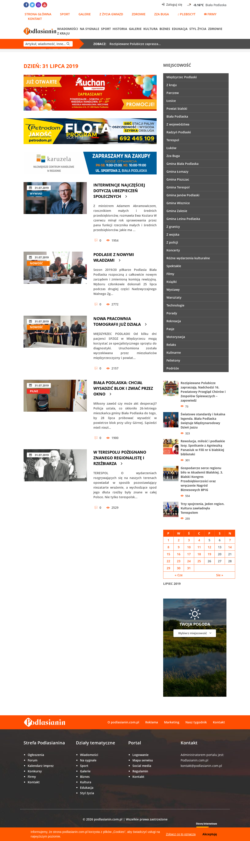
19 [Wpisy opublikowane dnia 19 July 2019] (209, 554)
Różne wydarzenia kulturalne (188, 258)
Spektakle (173, 266)
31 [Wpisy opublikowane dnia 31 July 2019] (189, 568)
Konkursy (35, 771)
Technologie (175, 305)
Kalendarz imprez (41, 766)
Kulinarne (173, 352)
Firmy (210, 14)
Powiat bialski (176, 108)
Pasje (170, 329)
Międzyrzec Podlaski (181, 77)
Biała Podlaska (177, 116)
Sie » (219, 575)
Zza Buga (161, 14)
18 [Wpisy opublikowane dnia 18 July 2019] (199, 554)
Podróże (172, 368)
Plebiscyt (186, 14)
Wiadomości (67, 29)
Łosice (171, 101)
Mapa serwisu (142, 760)
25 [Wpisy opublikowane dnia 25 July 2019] (199, 561)
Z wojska (172, 234)
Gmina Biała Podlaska (182, 164)
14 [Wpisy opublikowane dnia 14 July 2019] (230, 547)
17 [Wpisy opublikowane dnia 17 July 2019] (189, 554)
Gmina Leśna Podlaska (183, 219)
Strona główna (38, 14)
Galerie (85, 14)
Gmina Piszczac (177, 179)
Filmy (170, 274)
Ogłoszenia (36, 755)
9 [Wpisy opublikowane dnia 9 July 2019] (179, 547)
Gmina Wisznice (178, 203)
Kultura (150, 29)
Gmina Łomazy (177, 171)
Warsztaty (174, 297)
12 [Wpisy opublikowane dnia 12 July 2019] (209, 547)
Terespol (172, 140)
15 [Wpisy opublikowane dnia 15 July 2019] (168, 554)
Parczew (172, 93)
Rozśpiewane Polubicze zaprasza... (135, 44)
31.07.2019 (39, 188)
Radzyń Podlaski (178, 132)
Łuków (171, 148)
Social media (141, 766)
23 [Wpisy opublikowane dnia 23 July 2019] (178, 561)
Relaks (171, 345)
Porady (171, 313)
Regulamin (140, 771)
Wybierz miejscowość (194, 633)
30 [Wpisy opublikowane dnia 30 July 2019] (178, 568)
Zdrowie (139, 14)
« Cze (179, 575)
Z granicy (173, 227)
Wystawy (173, 289)
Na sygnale (89, 29)
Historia (120, 29)
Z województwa (177, 124)
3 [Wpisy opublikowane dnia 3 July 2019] (189, 540)
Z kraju (63, 33)
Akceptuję (209, 834)
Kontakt (35, 19)
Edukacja (180, 29)
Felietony (173, 360)
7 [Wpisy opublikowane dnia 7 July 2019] (230, 540)
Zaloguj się (172, 4)
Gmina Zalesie (176, 211)
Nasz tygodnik (196, 722)
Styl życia (197, 29)
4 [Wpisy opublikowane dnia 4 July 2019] (199, 540)
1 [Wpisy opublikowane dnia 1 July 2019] (168, 540)
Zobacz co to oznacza (180, 834)
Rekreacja (173, 321)
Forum (32, 760)
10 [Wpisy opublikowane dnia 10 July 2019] (189, 547)
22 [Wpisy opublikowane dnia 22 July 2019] (168, 561)
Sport (65, 14)
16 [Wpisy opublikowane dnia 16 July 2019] (178, 554)
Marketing (171, 722)
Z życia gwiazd (111, 14)
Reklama (151, 722)
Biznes (164, 29)
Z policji (172, 242)
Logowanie (140, 755)
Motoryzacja (175, 337)
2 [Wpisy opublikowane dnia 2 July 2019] (179, 540)
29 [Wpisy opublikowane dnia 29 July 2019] (168, 568)
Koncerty (173, 250)
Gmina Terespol (178, 187)
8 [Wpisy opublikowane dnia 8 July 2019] (168, 547)
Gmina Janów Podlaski (182, 195)
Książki (171, 282)
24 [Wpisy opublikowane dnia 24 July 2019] (189, 561)
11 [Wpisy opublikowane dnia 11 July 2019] (199, 547)
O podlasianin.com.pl (123, 722)
